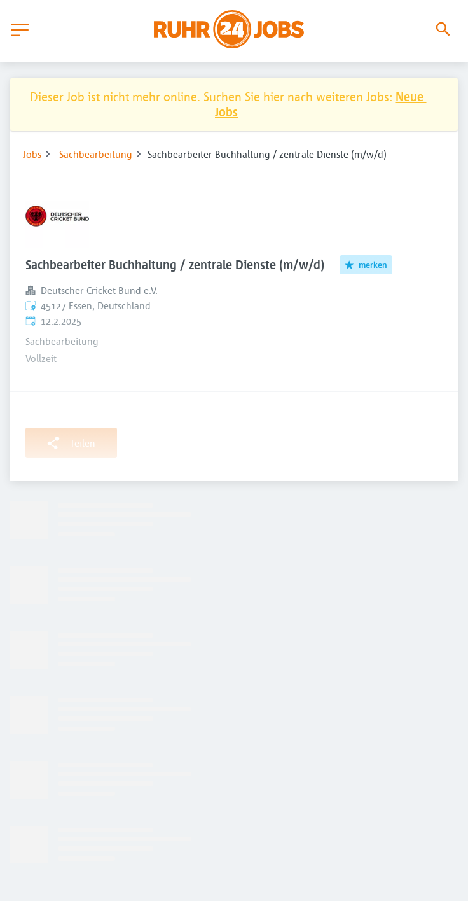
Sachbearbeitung (95, 154)
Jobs (32, 154)
